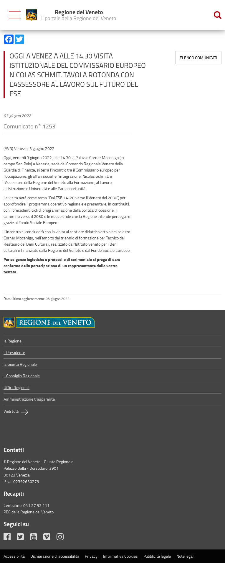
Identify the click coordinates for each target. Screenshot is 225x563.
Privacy (91, 556)
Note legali (185, 556)
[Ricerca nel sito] (217, 15)
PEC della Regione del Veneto (29, 512)
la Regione (12, 341)
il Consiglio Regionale (22, 375)
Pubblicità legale (157, 556)
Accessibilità (14, 556)
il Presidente (14, 352)
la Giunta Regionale (20, 364)
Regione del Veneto (78, 15)
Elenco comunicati (198, 58)
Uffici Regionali (16, 387)
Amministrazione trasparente (29, 399)
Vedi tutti (16, 412)
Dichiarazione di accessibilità (54, 556)
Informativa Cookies (120, 556)
